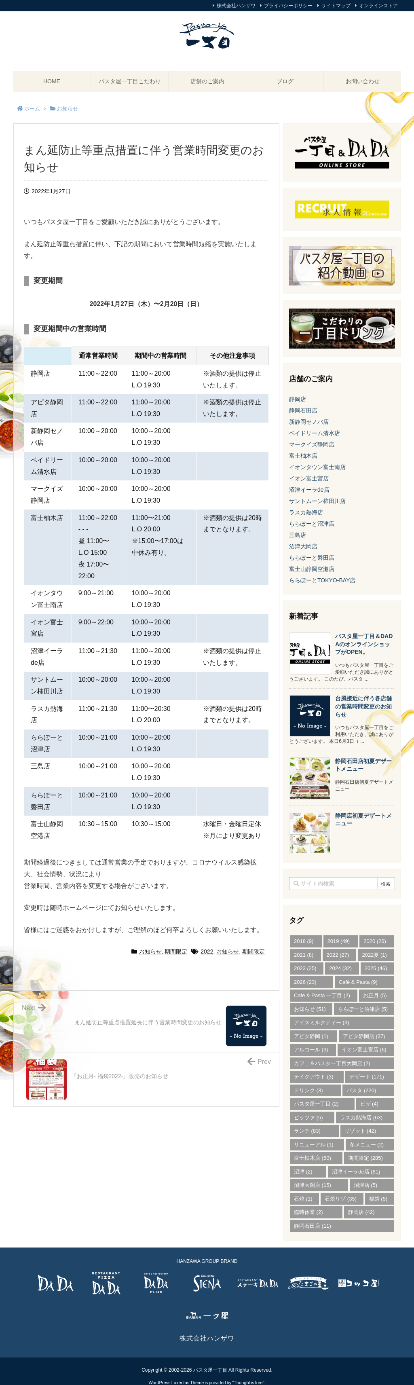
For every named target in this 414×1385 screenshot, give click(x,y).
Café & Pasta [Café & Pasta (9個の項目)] (358, 982)
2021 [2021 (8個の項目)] (303, 955)
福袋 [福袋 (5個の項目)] (378, 1199)
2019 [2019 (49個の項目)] (338, 941)
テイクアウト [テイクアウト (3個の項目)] (314, 1077)
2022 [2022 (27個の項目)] (338, 955)
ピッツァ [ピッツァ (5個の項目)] (308, 1117)
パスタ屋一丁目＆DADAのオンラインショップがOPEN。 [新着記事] (364, 644)
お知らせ (150, 951)
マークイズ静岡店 (311, 444)
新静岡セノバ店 (309, 422)
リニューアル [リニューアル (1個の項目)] (314, 1145)
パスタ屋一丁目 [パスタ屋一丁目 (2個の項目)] (316, 1104)
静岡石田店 (303, 410)
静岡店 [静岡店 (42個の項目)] (361, 1212)
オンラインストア (378, 5)
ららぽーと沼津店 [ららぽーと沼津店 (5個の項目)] (363, 1009)
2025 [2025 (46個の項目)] (376, 968)
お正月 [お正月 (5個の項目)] (375, 995)
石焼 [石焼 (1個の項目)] (303, 1199)
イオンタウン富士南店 (317, 467)
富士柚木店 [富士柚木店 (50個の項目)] (312, 1158)
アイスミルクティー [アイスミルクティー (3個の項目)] (321, 1022)
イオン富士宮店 (309, 478)
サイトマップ (336, 5)
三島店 (297, 535)
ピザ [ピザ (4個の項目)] (369, 1104)
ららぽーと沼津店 (311, 523)
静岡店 (297, 399)
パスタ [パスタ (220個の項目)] (361, 1090)
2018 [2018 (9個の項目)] (303, 941)
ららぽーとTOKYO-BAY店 (322, 580)
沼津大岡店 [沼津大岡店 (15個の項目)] (312, 1185)
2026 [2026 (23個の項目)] (305, 982)
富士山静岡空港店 (311, 569)
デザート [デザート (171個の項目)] (366, 1077)
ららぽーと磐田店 (311, 557)
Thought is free (248, 1374)
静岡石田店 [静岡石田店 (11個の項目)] (312, 1226)
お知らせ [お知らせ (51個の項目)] (310, 1009)
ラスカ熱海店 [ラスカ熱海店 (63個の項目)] (361, 1117)
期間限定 (176, 951)
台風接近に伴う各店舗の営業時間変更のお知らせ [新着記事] (363, 706)
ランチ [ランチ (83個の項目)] (307, 1131)
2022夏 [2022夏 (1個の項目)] (374, 955)
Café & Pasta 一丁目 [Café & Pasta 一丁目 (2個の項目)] (322, 995)
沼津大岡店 (303, 546)
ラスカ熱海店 (306, 512)
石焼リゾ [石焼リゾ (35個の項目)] (341, 1199)
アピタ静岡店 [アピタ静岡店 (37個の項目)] (364, 1036)
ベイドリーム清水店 (314, 433)
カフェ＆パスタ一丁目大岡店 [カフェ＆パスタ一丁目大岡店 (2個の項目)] (332, 1063)
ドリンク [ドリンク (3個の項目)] (308, 1090)
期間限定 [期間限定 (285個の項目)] (365, 1158)
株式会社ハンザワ (236, 5)
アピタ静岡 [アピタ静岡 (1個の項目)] (311, 1036)
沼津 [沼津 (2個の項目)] (303, 1172)
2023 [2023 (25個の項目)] (305, 968)
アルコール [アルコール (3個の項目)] (311, 1050)
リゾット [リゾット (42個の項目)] (360, 1131)
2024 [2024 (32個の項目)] (340, 968)
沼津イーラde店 (309, 489)
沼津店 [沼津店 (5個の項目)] (366, 1185)
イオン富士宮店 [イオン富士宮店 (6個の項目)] (364, 1050)
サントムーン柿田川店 (317, 501)
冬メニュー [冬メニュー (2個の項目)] (367, 1145)
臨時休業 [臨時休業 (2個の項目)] (308, 1212)
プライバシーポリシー (288, 5)
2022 (207, 951)
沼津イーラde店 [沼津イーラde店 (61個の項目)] (356, 1172)
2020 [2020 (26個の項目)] (374, 941)
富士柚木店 (303, 456)
